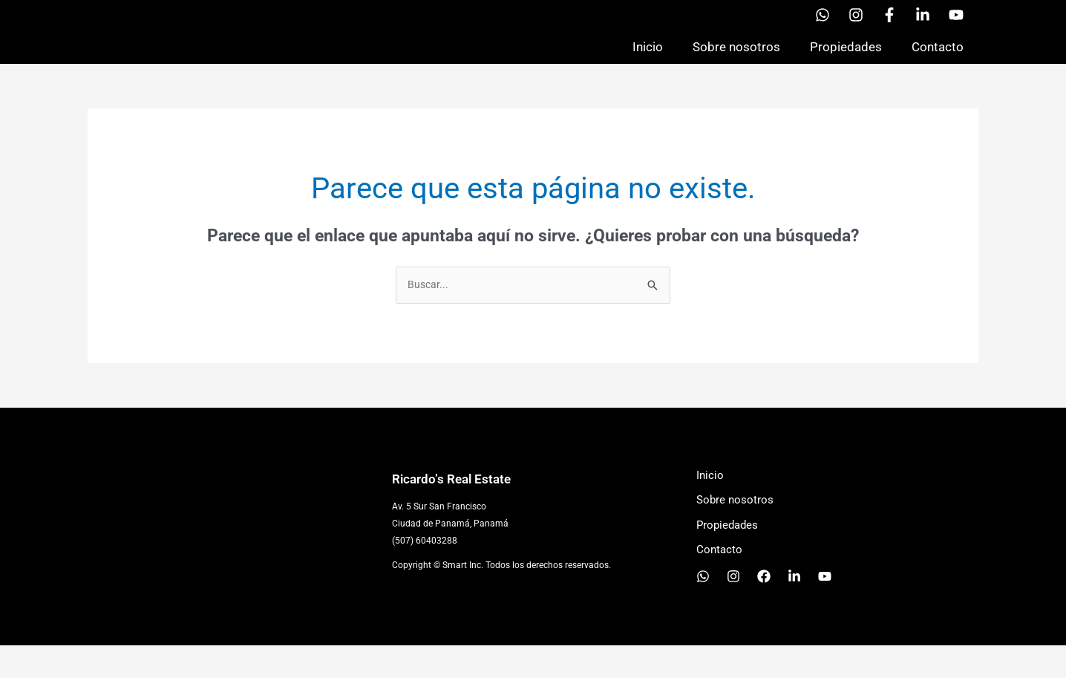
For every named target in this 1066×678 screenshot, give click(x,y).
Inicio (647, 62)
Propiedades (846, 62)
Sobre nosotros (736, 62)
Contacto (938, 62)
